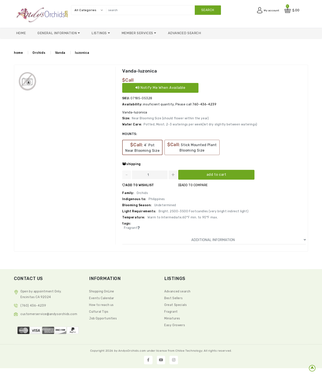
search (207, 10)
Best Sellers (173, 298)
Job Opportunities (103, 318)
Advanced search (177, 291)
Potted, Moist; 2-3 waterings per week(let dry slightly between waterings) (200, 124)
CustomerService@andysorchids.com (48, 314)
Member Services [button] (138, 33)
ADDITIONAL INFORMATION (248, 240)
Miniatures (172, 318)
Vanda (60, 53)
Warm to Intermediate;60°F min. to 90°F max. (182, 217)
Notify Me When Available (160, 88)
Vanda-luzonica (139, 71)
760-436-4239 (204, 104)
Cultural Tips (98, 312)
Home (21, 33)
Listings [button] (100, 33)
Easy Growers (174, 325)
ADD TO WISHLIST (138, 185)
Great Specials (175, 305)
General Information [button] (57, 33)
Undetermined (164, 205)
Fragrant (171, 312)
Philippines (156, 199)
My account (270, 10)
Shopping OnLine (101, 291)
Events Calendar (101, 298)
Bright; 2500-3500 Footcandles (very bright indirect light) (203, 211)
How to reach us (101, 305)
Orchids (38, 53)
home (18, 53)
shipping (131, 164)
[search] (162, 10)
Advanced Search (184, 33)
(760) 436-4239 (33, 305)
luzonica (82, 53)
